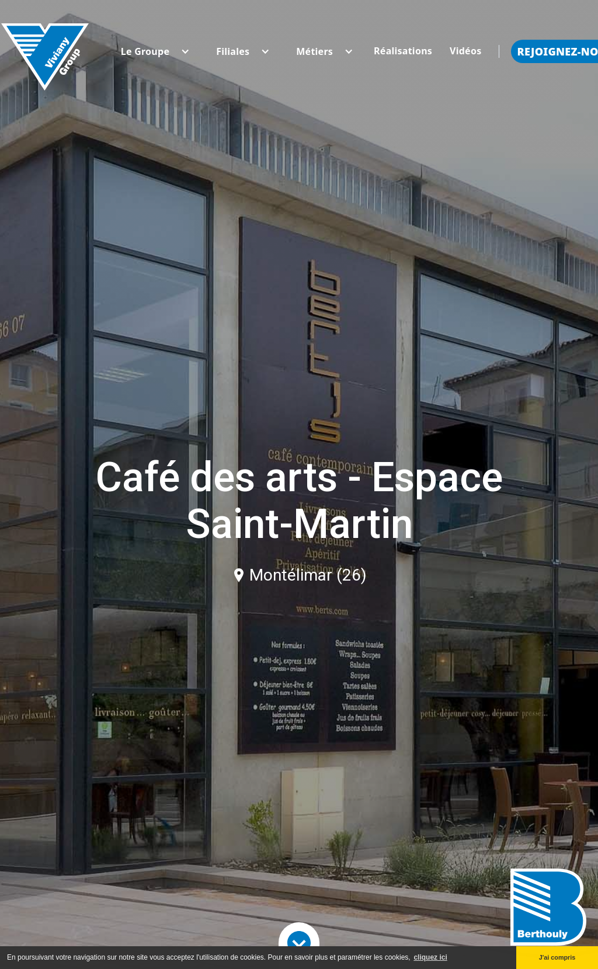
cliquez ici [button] (430, 957)
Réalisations (403, 50)
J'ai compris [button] (557, 957)
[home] (45, 51)
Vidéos (465, 50)
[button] (145, 51)
